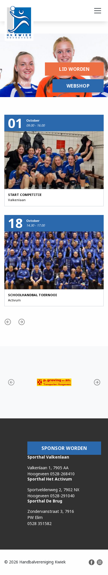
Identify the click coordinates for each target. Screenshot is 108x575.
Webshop (78, 86)
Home (10, 82)
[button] (8, 322)
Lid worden (74, 69)
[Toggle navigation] (97, 10)
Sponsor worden (64, 448)
